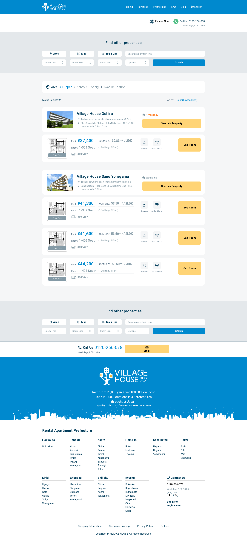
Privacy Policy (145, 526)
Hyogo (45, 484)
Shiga (45, 499)
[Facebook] (169, 494)
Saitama (102, 461)
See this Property (171, 123)
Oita (127, 503)
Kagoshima (131, 488)
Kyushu (130, 477)
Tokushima (103, 495)
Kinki (45, 477)
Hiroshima (75, 484)
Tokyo (101, 469)
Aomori (74, 450)
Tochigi (102, 465)
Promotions (159, 6)
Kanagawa (103, 457)
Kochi (101, 491)
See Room (190, 144)
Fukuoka (130, 484)
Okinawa (130, 507)
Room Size (81, 62)
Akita (72, 446)
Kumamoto (131, 491)
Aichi (183, 446)
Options (137, 62)
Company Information (89, 526)
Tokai (184, 440)
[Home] (123, 376)
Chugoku (76, 477)
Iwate (73, 457)
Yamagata (75, 465)
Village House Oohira (95, 113)
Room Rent (109, 62)
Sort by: (170, 100)
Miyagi (73, 461)
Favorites (143, 6)
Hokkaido (48, 440)
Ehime (101, 484)
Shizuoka (186, 457)
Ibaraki (101, 454)
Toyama (129, 454)
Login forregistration (174, 503)
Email (147, 350)
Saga (128, 510)
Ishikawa (130, 450)
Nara (44, 491)
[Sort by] (191, 100)
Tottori (73, 495)
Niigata (157, 450)
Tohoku (75, 440)
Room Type (54, 62)
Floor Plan (57, 155)
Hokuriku (131, 440)
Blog (183, 6)
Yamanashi (159, 454)
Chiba (101, 446)
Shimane (74, 491)
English (198, 6)
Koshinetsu (160, 440)
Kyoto (45, 488)
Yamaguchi (76, 499)
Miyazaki (130, 495)
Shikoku (103, 477)
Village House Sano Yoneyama (103, 176)
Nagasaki (130, 499)
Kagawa (102, 488)
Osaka (45, 495)
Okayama (75, 488)
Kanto (101, 440)
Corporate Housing (119, 526)
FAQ (173, 6)
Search (179, 62)
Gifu (183, 450)
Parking (128, 6)
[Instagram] (175, 494)
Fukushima (76, 454)
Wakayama (48, 503)
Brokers (165, 526)
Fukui (128, 446)
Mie (183, 454)
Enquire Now (162, 21)
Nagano (157, 446)
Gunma (101, 450)
